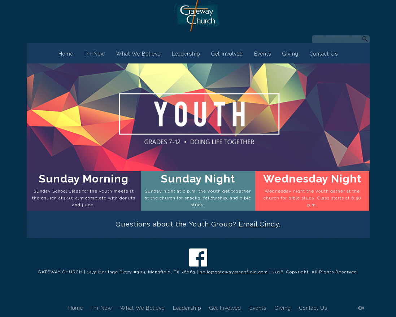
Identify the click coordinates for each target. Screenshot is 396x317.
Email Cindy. (259, 224)
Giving (290, 54)
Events (262, 54)
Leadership (186, 54)
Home (65, 54)
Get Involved (227, 54)
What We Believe (138, 54)
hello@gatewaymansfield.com (234, 271)
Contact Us (324, 54)
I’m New (94, 54)
